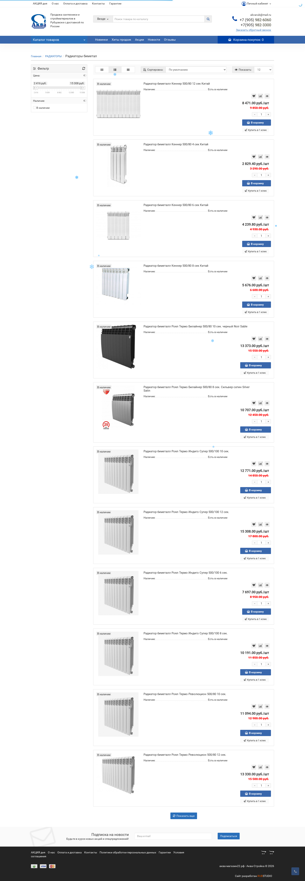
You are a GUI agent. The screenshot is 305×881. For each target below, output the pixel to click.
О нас (55, 3)
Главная (36, 56)
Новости (154, 39)
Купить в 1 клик (256, 130)
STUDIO (265, 875)
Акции (139, 39)
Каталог (59, 39)
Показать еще (184, 815)
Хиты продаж (121, 39)
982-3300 (256, 25)
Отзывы (170, 39)
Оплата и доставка (75, 3)
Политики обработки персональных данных (128, 852)
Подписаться (228, 836)
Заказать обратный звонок (253, 30)
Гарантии (115, 3)
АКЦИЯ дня (40, 3)
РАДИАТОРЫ (53, 56)
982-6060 (255, 20)
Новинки (101, 39)
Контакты (98, 3)
